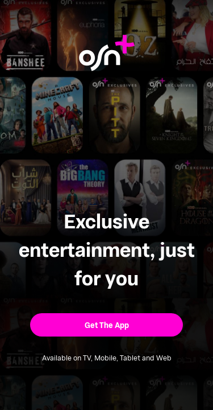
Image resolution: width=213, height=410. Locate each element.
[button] (106, 325)
